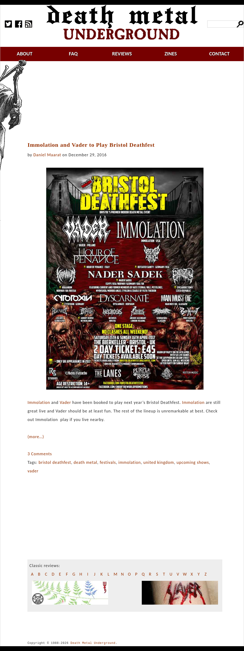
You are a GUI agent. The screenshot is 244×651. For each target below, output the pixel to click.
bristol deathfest (55, 462)
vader (32, 471)
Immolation (38, 402)
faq (73, 53)
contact (219, 53)
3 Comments (39, 453)
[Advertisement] (127, 101)
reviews (122, 53)
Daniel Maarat (47, 154)
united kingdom (158, 462)
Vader (65, 402)
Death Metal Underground (93, 643)
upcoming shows (193, 462)
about (24, 53)
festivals (108, 462)
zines (170, 53)
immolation (129, 462)
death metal (85, 462)
